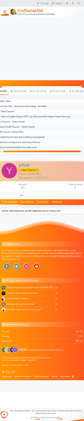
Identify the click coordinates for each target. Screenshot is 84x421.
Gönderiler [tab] (43, 201)
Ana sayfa (64, 376)
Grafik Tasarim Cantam (17, 298)
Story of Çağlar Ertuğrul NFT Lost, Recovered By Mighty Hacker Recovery (35, 116)
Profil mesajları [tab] (10, 201)
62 (22, 188)
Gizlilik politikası (41, 376)
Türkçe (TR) (8, 372)
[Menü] (5, 12)
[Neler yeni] (73, 3)
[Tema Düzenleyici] (67, 3)
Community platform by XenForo (26, 358)
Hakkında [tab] (57, 201)
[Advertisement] (30, 48)
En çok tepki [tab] (58, 91)
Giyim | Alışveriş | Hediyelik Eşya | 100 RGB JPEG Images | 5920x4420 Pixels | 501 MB (30, 287)
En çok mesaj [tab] (38, 91)
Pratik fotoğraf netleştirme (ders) (22, 293)
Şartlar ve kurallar (23, 376)
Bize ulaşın (7, 376)
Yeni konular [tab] (18, 91)
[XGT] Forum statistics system (19, 360)
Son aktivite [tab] (27, 201)
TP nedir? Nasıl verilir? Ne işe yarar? (23, 309)
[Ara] (79, 3)
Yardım (54, 376)
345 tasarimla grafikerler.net (20, 304)
